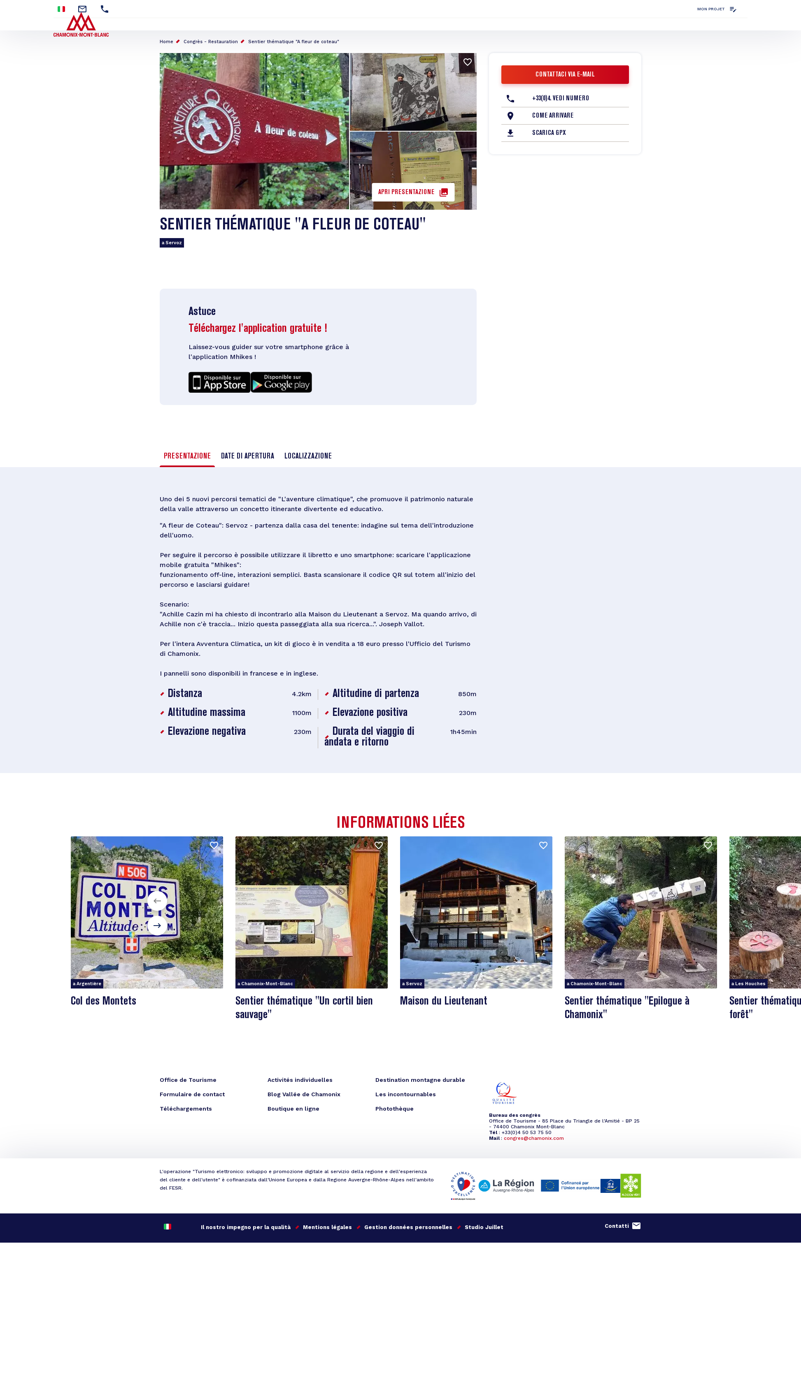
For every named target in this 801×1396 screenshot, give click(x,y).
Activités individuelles (300, 1080)
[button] (157, 901)
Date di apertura (247, 456)
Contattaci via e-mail (565, 75)
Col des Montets (103, 1001)
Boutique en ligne (293, 1108)
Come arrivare (552, 116)
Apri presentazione (406, 192)
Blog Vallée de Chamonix (304, 1094)
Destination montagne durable (420, 1080)
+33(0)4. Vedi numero (560, 99)
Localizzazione (308, 456)
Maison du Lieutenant (443, 1001)
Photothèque (394, 1108)
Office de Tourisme (188, 1080)
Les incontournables (405, 1094)
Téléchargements (186, 1108)
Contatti (617, 1226)
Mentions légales (327, 1227)
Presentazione (187, 456)
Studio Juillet (484, 1227)
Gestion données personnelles (408, 1227)
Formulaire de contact (192, 1094)
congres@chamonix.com (534, 1138)
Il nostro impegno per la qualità (246, 1227)
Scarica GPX (549, 133)
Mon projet (711, 9)
